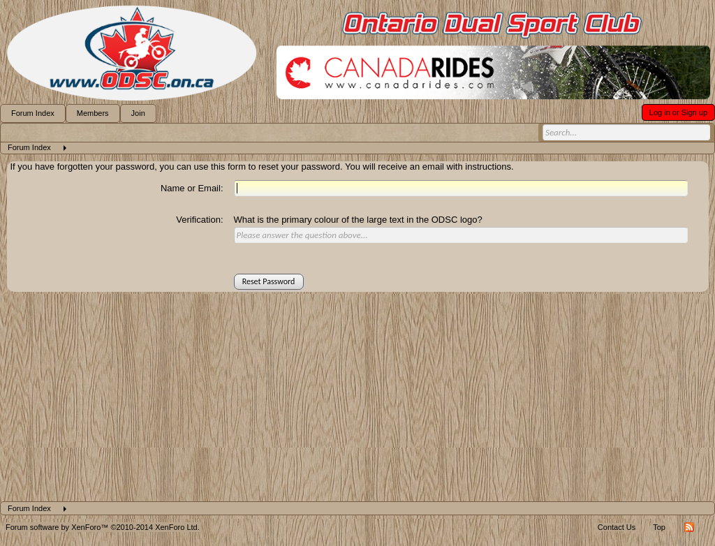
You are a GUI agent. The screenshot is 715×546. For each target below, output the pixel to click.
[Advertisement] (357, 396)
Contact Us (616, 527)
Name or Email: (192, 188)
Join (138, 113)
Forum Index (32, 113)
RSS (689, 527)
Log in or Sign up (678, 112)
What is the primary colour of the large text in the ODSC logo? (358, 219)
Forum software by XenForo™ (103, 527)
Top (659, 527)
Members (93, 113)
